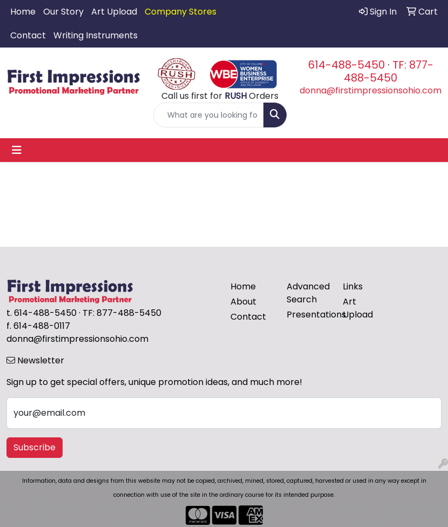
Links (353, 286)
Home (23, 11)
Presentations (308, 314)
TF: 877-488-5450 (388, 71)
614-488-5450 (346, 64)
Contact (28, 35)
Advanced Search (308, 293)
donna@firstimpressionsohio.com (371, 90)
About (243, 301)
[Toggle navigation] (16, 150)
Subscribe (34, 447)
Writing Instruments (95, 35)
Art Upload (114, 11)
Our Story (63, 11)
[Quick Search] (208, 115)
